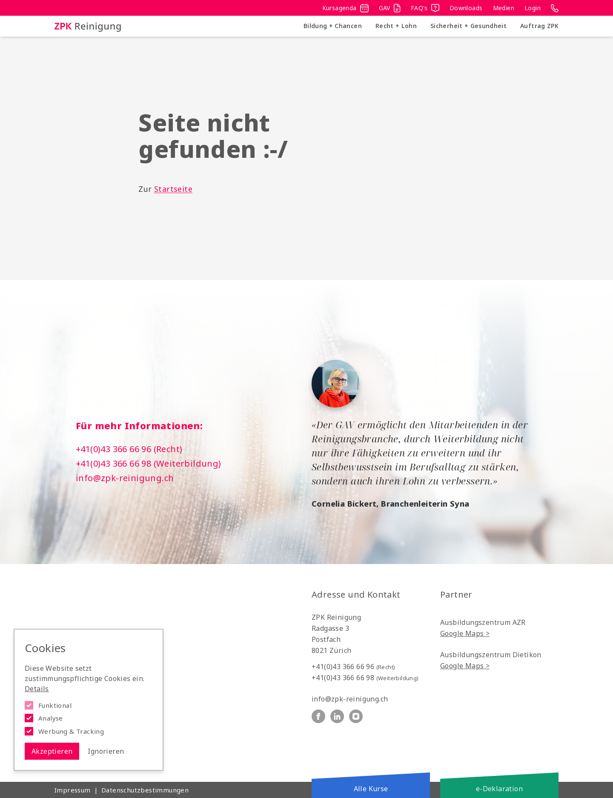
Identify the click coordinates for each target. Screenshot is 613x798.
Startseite (173, 189)
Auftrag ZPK (539, 26)
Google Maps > (465, 633)
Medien (503, 8)
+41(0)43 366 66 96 (353, 666)
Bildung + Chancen (333, 26)
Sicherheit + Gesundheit (468, 26)
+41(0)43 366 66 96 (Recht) (129, 449)
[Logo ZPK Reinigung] (87, 26)
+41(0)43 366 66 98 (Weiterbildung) (148, 463)
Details (37, 688)
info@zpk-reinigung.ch (125, 478)
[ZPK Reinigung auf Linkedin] (337, 716)
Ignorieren (106, 751)
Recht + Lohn (396, 26)
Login (532, 8)
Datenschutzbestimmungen (145, 790)
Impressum (72, 790)
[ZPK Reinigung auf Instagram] (356, 716)
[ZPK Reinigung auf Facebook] (318, 716)
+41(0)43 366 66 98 (365, 677)
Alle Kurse (371, 788)
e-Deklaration (499, 788)
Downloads (466, 8)
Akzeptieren (52, 751)
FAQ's (425, 8)
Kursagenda (345, 8)
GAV (390, 8)
